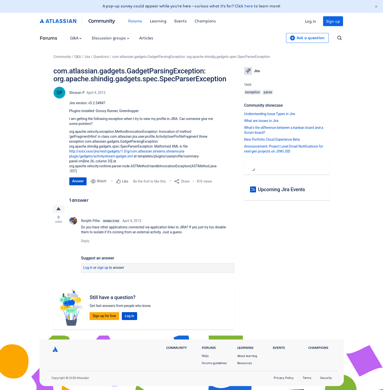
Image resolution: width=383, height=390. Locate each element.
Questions (101, 57)
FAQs (205, 356)
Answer (78, 181)
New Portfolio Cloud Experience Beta (272, 139)
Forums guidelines (214, 363)
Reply (85, 241)
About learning (247, 356)
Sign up (333, 21)
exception (252, 92)
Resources (244, 363)
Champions (205, 20)
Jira (87, 57)
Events (180, 20)
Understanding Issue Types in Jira (269, 114)
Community (101, 20)
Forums (135, 20)
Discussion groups (110, 37)
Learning (158, 20)
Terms (307, 378)
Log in (310, 21)
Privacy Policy (284, 378)
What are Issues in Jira (261, 121)
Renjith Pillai (90, 221)
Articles (146, 37)
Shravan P (77, 93)
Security (326, 378)
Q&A (76, 37)
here (248, 5)
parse (268, 92)
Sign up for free (104, 316)
